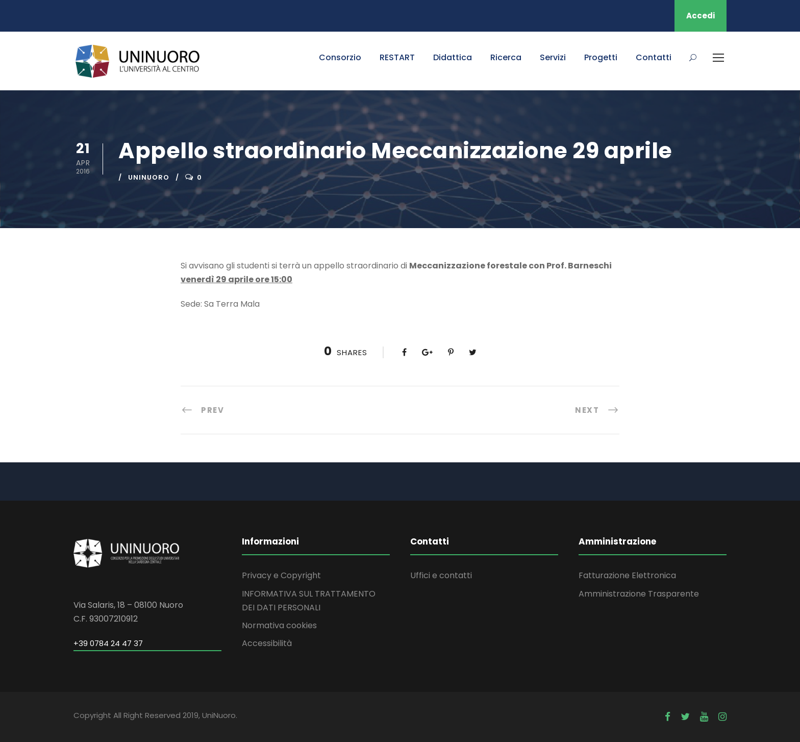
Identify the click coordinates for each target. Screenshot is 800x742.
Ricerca (505, 57)
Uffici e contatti (441, 575)
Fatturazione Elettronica (627, 575)
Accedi (700, 15)
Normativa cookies (279, 625)
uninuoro (148, 177)
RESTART (397, 57)
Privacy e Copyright (281, 575)
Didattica (452, 57)
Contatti (653, 57)
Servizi (553, 57)
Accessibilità (267, 643)
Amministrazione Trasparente (639, 594)
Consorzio (340, 57)
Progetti (600, 57)
